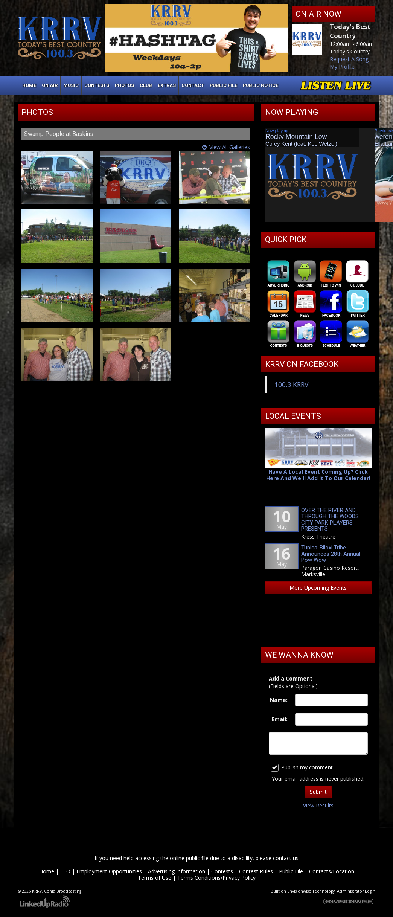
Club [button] (146, 85)
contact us (286, 858)
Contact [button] (192, 85)
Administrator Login (356, 891)
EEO (65, 871)
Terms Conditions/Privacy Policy (216, 877)
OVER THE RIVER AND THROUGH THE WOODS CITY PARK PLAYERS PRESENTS (330, 520)
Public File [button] (223, 85)
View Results (318, 805)
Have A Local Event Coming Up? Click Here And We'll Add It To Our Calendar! (318, 475)
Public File (291, 871)
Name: (279, 699)
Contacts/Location (331, 871)
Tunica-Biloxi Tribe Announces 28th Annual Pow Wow (330, 553)
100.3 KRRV (291, 384)
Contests (222, 871)
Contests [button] (96, 85)
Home (29, 85)
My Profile (342, 66)
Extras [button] (167, 85)
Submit (318, 791)
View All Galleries (229, 147)
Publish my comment (302, 768)
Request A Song (349, 59)
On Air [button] (50, 85)
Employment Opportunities (109, 871)
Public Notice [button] (260, 85)
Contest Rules (256, 871)
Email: (279, 719)
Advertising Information (176, 871)
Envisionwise (299, 891)
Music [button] (71, 85)
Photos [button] (124, 85)
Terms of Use (154, 877)
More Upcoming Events (318, 587)
